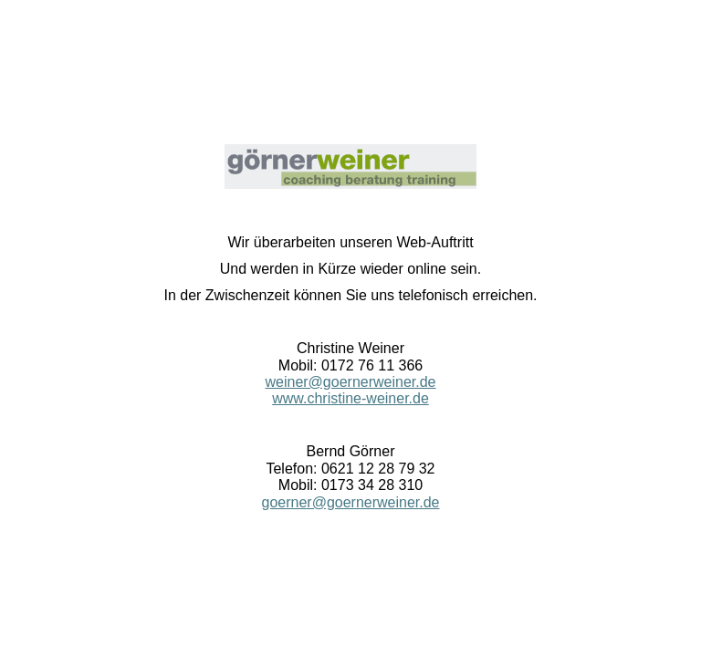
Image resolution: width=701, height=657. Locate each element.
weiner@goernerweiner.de (350, 382)
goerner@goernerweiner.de (350, 502)
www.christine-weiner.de (350, 398)
